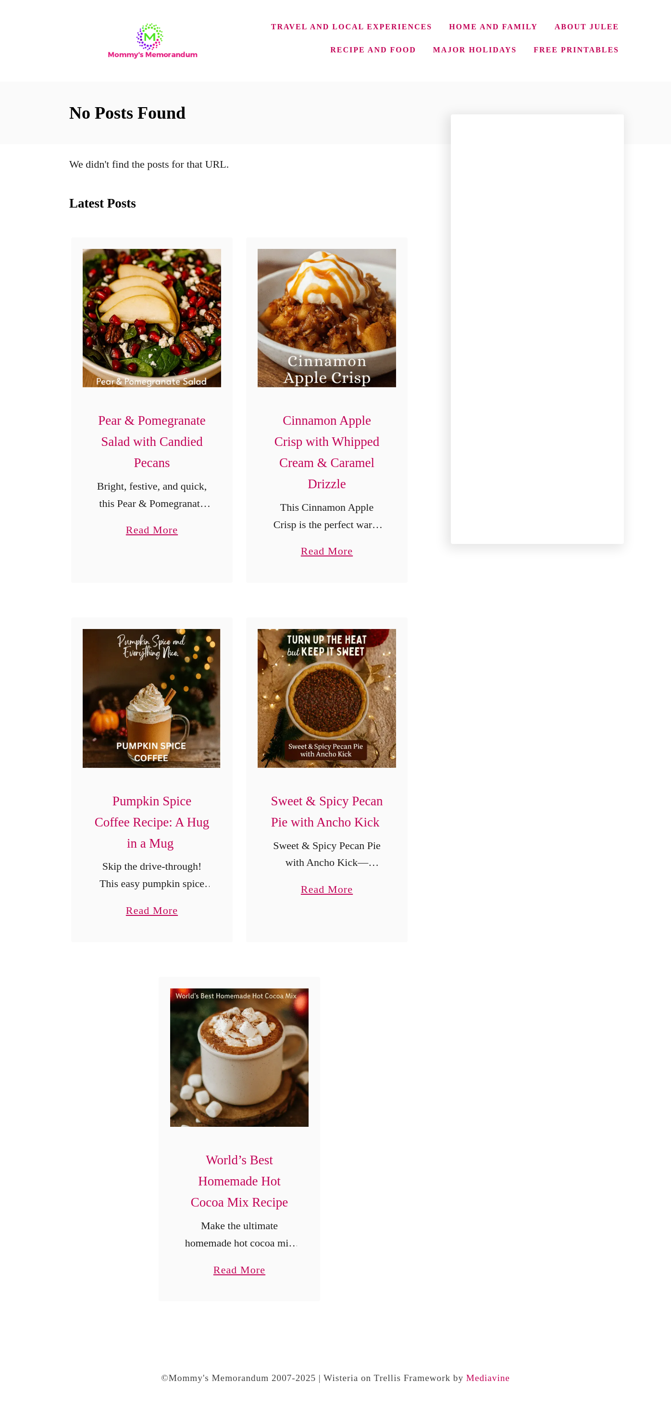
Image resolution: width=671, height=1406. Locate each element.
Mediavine (488, 1378)
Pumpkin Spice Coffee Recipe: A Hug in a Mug (152, 822)
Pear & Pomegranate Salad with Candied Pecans (151, 441)
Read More (152, 530)
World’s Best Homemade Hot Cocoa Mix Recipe (239, 1181)
